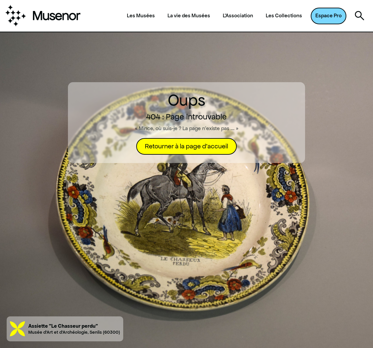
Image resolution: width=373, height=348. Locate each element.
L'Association (238, 15)
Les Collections (284, 15)
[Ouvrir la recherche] (359, 16)
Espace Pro (328, 15)
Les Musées (141, 15)
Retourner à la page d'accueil (186, 146)
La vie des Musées (189, 15)
